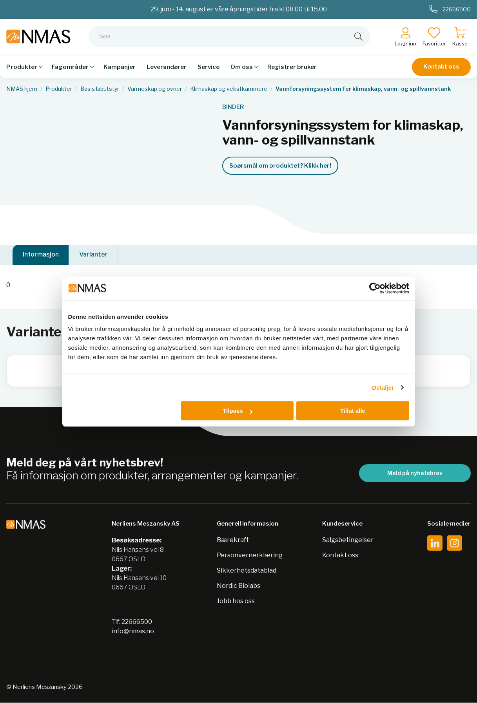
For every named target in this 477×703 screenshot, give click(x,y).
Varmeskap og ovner (154, 89)
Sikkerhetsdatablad (246, 571)
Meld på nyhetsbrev (415, 473)
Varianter (93, 254)
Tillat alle (352, 410)
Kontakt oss (441, 66)
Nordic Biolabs (238, 586)
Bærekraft (233, 540)
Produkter (58, 89)
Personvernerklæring (250, 555)
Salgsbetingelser (348, 540)
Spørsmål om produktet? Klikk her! (280, 165)
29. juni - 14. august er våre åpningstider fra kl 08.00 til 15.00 (239, 9)
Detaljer (383, 387)
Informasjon (41, 254)
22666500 (137, 622)
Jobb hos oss (236, 601)
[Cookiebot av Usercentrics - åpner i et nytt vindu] (375, 288)
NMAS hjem (21, 89)
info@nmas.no (133, 631)
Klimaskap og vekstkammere (228, 89)
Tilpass (237, 410)
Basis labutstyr (99, 89)
